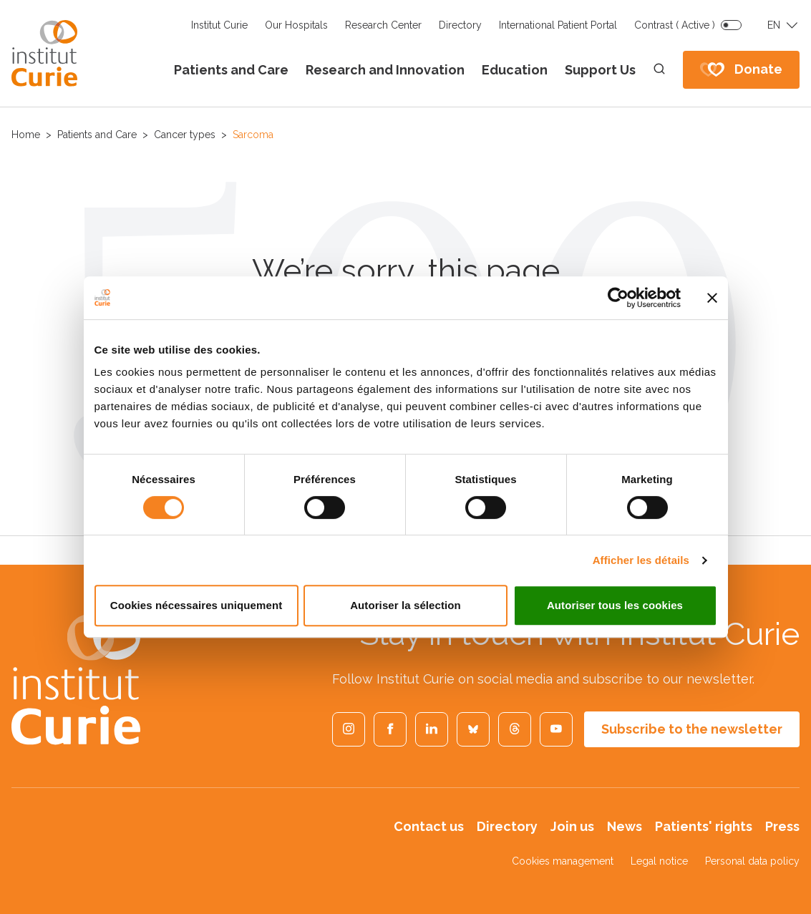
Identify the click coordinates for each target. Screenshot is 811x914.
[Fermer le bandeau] (712, 298)
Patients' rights (703, 826)
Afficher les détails (641, 560)
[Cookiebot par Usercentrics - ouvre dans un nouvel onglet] (618, 297)
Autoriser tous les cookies (615, 605)
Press (782, 826)
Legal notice (659, 861)
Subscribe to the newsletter (691, 728)
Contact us (429, 826)
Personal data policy (752, 861)
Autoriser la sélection (405, 605)
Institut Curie (219, 25)
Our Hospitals (296, 25)
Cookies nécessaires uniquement (196, 605)
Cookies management (562, 861)
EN (773, 25)
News (624, 826)
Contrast (674, 25)
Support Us (600, 69)
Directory (460, 25)
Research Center (383, 25)
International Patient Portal (558, 25)
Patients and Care (231, 69)
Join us (572, 826)
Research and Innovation (385, 69)
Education (515, 69)
